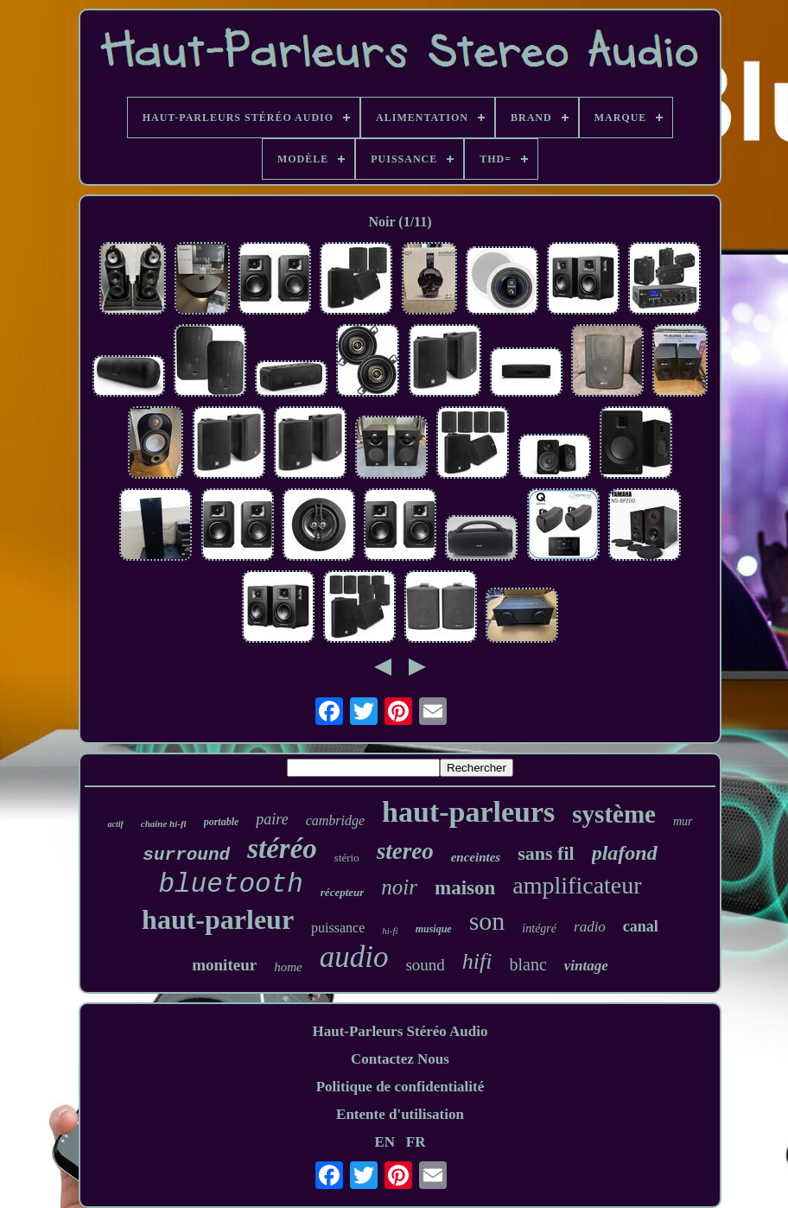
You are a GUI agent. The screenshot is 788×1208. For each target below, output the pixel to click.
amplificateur (576, 885)
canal (640, 926)
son (487, 920)
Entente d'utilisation (400, 1114)
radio (590, 927)
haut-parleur (218, 919)
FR (416, 1142)
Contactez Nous (400, 1059)
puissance (338, 927)
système (614, 814)
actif (115, 824)
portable (221, 822)
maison (465, 888)
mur (683, 821)
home (288, 967)
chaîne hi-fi (164, 823)
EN (384, 1142)
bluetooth (230, 884)
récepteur (343, 892)
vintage (586, 965)
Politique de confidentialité (400, 1086)
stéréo (282, 848)
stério (346, 857)
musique (434, 929)
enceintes (476, 857)
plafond (625, 853)
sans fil (546, 853)
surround (186, 855)
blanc (527, 964)
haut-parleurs (468, 812)
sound (424, 965)
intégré (539, 928)
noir (399, 887)
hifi (477, 961)
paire (272, 819)
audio (354, 957)
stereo (405, 851)
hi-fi (389, 930)
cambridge (335, 820)
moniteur (224, 965)
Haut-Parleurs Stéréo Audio (399, 1031)
